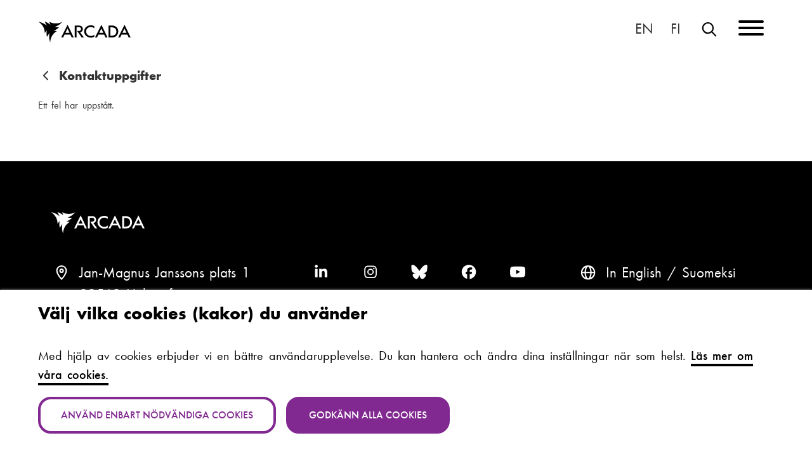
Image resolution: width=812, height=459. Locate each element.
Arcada (101, 223)
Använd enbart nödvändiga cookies (157, 415)
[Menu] (751, 30)
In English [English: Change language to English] (644, 29)
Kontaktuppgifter (110, 75)
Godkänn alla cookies (368, 415)
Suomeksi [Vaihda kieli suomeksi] (676, 29)
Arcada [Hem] (84, 32)
